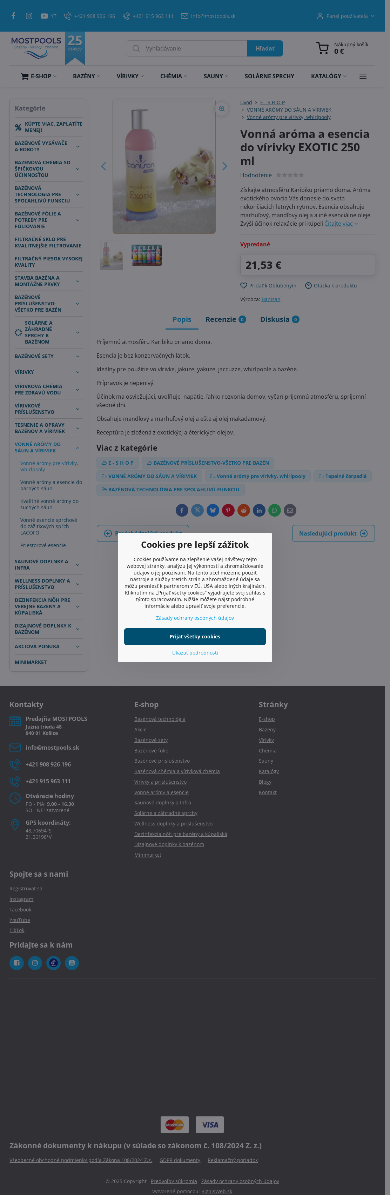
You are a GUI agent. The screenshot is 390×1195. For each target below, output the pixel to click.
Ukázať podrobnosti (195, 652)
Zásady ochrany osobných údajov (195, 618)
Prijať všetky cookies (195, 636)
